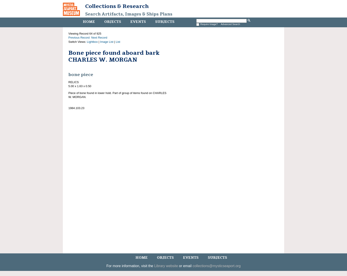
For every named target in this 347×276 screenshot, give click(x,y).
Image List (106, 41)
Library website (166, 266)
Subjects (164, 21)
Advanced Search (230, 24)
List (118, 41)
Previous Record (79, 37)
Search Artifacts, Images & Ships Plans (128, 14)
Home (89, 21)
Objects (112, 21)
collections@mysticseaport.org (217, 266)
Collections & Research (117, 6)
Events (138, 21)
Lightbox (92, 41)
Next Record (99, 37)
